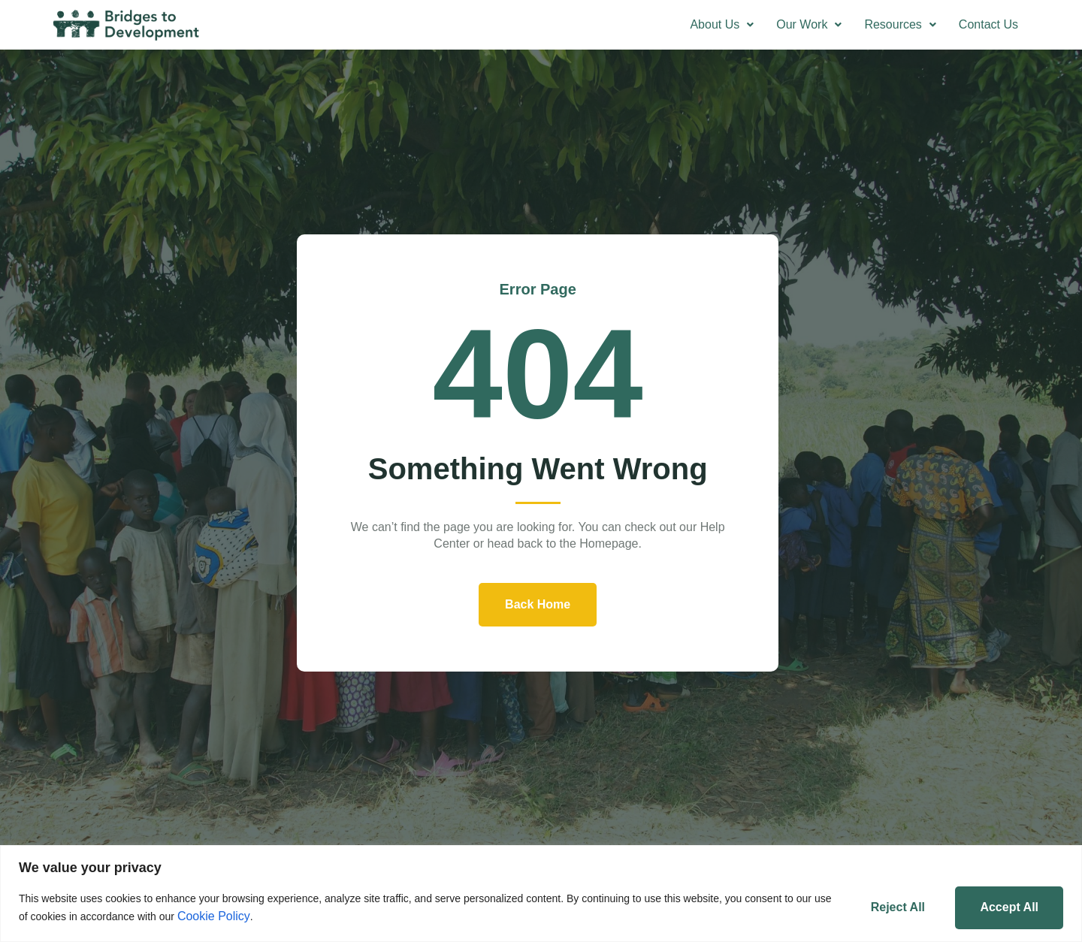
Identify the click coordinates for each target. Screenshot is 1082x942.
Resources (899, 24)
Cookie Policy (233, 915)
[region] (541, 893)
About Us (722, 24)
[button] (722, 25)
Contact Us (988, 24)
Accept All (1007, 906)
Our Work (809, 24)
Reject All (893, 906)
